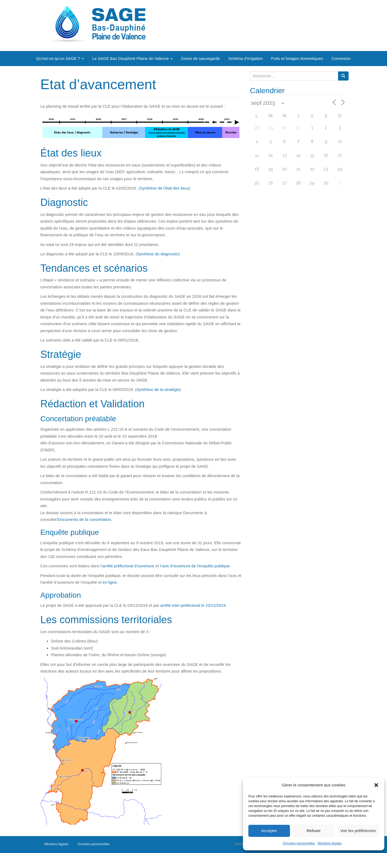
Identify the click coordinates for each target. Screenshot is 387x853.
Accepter (269, 830)
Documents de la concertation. (85, 519)
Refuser (314, 830)
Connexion (341, 58)
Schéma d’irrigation (245, 58)
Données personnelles (299, 843)
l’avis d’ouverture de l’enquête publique (195, 566)
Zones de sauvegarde (200, 58)
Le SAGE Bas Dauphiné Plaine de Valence (132, 58)
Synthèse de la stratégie (158, 389)
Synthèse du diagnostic (157, 254)
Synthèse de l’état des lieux (164, 188)
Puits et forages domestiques (297, 58)
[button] (376, 785)
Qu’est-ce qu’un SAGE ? (60, 58)
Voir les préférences (358, 830)
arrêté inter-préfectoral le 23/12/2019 (192, 605)
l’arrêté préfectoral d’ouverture (127, 566)
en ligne (110, 582)
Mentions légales (330, 843)
